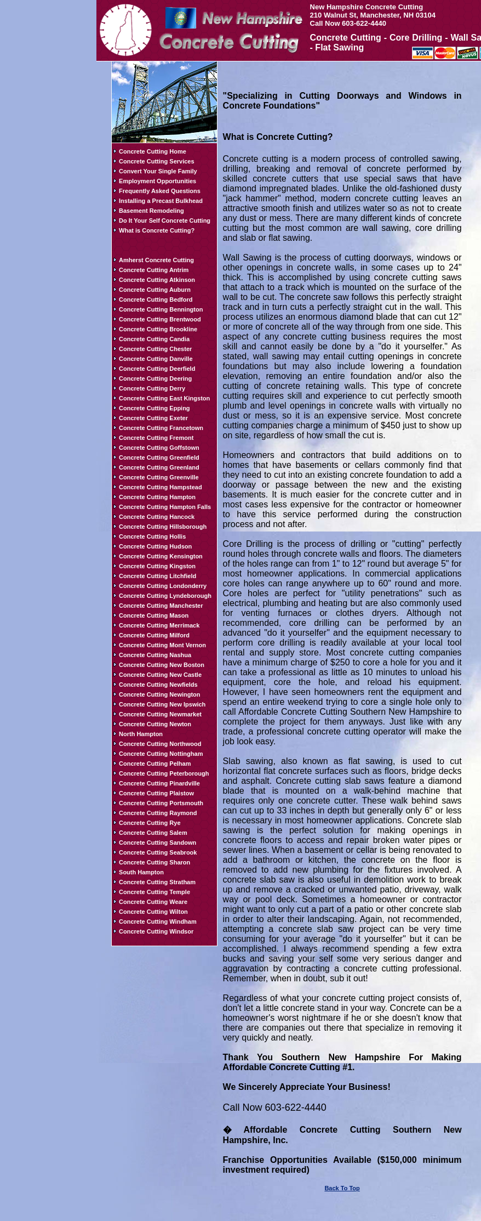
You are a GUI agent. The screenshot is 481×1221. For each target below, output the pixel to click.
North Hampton (141, 734)
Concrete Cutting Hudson (155, 546)
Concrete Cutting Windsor (156, 931)
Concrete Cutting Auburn (155, 289)
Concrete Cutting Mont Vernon (162, 645)
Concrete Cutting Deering (155, 378)
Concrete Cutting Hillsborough (163, 526)
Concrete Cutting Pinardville (159, 783)
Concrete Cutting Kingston (157, 566)
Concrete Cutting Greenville (158, 477)
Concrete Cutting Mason (153, 615)
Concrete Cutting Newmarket (160, 714)
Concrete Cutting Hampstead (160, 487)
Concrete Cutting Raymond (158, 813)
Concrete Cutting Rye (149, 822)
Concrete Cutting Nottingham (161, 753)
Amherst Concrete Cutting (156, 260)
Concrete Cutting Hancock (156, 516)
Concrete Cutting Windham (158, 921)
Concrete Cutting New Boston (161, 665)
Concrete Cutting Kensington (161, 556)
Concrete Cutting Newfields (158, 684)
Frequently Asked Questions (160, 191)
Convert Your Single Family (158, 171)
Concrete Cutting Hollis (152, 536)
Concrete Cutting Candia (154, 339)
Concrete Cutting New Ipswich (162, 704)
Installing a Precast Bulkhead (161, 200)
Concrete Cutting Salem (153, 832)
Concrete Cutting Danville (155, 358)
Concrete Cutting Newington (160, 694)
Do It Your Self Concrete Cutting (164, 220)
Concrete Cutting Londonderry (163, 586)
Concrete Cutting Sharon (154, 862)
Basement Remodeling (151, 210)
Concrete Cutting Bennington (161, 309)
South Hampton (141, 872)
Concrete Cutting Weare (153, 901)
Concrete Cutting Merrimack (159, 625)
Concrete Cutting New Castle (160, 674)
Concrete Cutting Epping (154, 408)
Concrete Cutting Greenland (159, 467)
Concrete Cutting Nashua (155, 655)
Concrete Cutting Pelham (155, 763)
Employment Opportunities (157, 181)
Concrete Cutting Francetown (161, 428)
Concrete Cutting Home (152, 151)
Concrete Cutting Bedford (155, 299)
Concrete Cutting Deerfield (157, 368)
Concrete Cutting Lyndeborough (165, 595)
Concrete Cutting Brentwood (160, 319)
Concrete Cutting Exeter (153, 418)
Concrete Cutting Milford (154, 635)
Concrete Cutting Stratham (157, 882)
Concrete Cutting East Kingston (164, 398)
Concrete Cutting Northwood (160, 743)
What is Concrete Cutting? (156, 230)
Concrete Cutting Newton (155, 724)
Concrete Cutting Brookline (158, 329)
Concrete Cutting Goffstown (159, 447)
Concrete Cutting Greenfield (159, 457)
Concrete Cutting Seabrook (158, 852)
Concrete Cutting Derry (152, 388)
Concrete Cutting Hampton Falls (165, 507)
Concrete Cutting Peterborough (164, 773)
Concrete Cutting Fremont (156, 437)
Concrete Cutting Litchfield (157, 576)
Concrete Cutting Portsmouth (161, 803)
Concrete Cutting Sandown (157, 842)
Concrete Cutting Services (156, 161)
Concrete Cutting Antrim (153, 270)
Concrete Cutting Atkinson (157, 279)
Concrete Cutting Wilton (153, 911)
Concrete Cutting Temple (154, 892)
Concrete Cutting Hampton (157, 497)
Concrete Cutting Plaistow (156, 793)
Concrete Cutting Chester (155, 349)
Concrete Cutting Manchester (161, 605)
